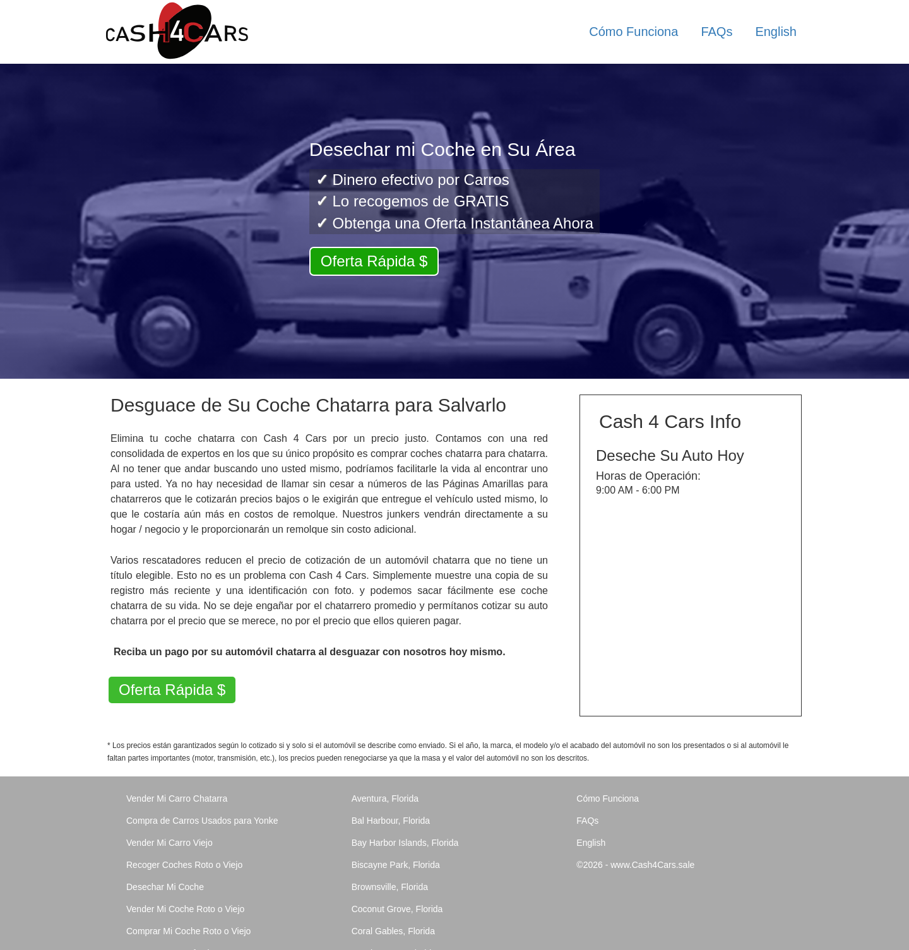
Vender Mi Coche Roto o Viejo (185, 909)
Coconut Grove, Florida (397, 909)
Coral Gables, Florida (393, 931)
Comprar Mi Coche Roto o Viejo (188, 931)
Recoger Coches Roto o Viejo (184, 865)
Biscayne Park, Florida (396, 865)
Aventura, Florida (385, 798)
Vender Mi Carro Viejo (169, 843)
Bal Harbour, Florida (391, 821)
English (776, 32)
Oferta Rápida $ (374, 261)
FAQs (716, 32)
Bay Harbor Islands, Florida (405, 843)
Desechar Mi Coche (165, 887)
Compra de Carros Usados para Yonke (202, 821)
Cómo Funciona (633, 32)
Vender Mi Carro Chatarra (176, 798)
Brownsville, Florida (390, 887)
